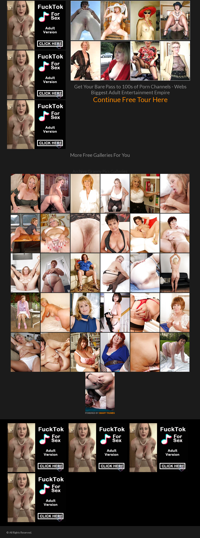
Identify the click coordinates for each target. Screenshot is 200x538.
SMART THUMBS (107, 413)
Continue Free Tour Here (130, 99)
